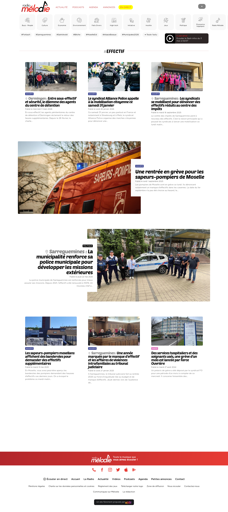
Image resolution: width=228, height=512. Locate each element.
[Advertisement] (114, 414)
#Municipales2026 (130, 35)
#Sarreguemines (43, 35)
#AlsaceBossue (109, 35)
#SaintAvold (62, 35)
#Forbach (25, 35)
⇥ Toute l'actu (150, 35)
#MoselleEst (91, 35)
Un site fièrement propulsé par (114, 502)
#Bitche (76, 35)
